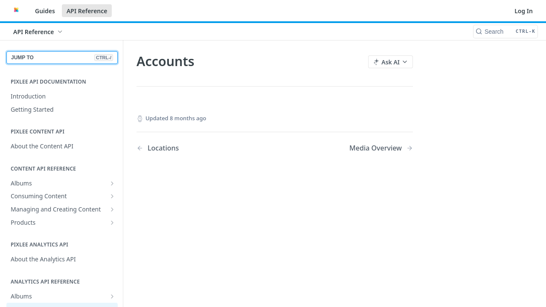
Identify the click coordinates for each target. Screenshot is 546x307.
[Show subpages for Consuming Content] (112, 196)
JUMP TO (62, 57)
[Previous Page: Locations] (195, 148)
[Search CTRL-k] (505, 31)
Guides (45, 11)
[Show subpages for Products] (112, 222)
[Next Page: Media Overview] (381, 148)
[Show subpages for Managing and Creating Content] (112, 209)
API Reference (87, 11)
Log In (523, 11)
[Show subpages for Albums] (112, 183)
